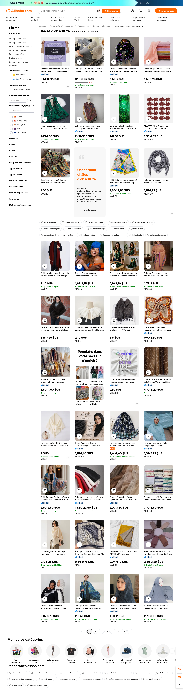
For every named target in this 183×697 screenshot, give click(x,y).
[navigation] (21, 329)
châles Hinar (117, 229)
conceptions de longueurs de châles (57, 235)
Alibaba (42, 26)
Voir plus (13, 66)
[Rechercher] (111, 11)
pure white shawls (151, 679)
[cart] (141, 11)
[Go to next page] (129, 631)
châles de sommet (71, 222)
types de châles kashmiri (111, 235)
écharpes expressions (142, 222)
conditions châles (90, 673)
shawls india (15, 685)
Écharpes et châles (101, 26)
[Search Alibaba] (68, 10)
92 (124, 631)
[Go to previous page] (84, 631)
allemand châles (17, 673)
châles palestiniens (118, 222)
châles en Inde (163, 673)
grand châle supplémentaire (117, 673)
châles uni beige (143, 673)
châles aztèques (73, 229)
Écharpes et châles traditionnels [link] (128, 26)
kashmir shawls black (37, 685)
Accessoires (83, 26)
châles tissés (135, 235)
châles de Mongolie (50, 229)
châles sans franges (96, 229)
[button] (98, 11)
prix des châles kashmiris (20, 679)
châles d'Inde (136, 229)
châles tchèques (68, 673)
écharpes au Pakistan (91, 679)
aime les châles (49, 222)
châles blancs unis (66, 679)
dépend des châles (94, 222)
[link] (179, 670)
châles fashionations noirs (43, 673)
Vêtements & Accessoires (61, 26)
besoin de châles (87, 235)
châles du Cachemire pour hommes (122, 679)
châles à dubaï (45, 679)
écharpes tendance (156, 235)
